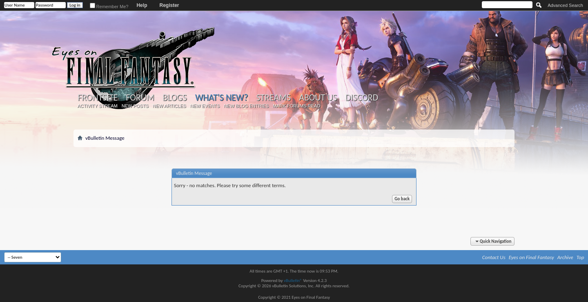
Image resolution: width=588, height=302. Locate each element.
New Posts (135, 105)
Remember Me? (109, 6)
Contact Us (494, 257)
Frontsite (98, 97)
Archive (565, 257)
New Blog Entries (246, 105)
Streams (273, 97)
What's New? (221, 97)
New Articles (169, 105)
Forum (140, 97)
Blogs (175, 97)
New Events (205, 105)
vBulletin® (293, 280)
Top (580, 257)
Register (169, 5)
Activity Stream (98, 105)
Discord (361, 97)
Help (141, 5)
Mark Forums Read (296, 105)
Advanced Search (565, 5)
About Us (318, 97)
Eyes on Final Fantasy (531, 257)
